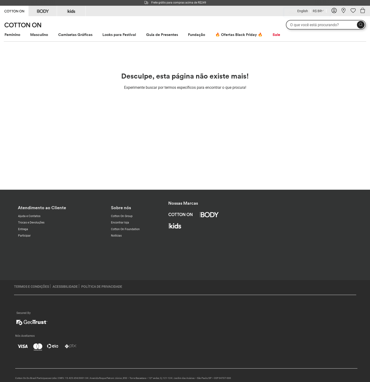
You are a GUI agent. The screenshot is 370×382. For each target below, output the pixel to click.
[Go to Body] (43, 11)
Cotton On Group (122, 216)
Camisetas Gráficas (75, 34)
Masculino (39, 34)
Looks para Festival (119, 34)
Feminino (12, 34)
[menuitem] (17, 35)
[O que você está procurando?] (325, 24)
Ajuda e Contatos (29, 216)
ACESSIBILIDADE (65, 286)
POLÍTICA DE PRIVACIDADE (101, 286)
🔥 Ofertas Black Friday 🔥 (239, 34)
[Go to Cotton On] (14, 10)
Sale (276, 34)
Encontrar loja (120, 222)
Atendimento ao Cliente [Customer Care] (42, 207)
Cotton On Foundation (125, 229)
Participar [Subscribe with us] (24, 235)
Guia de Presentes (162, 34)
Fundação (196, 34)
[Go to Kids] (71, 11)
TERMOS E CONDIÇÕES (31, 286)
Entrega (23, 229)
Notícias (116, 235)
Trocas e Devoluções (31, 222)
